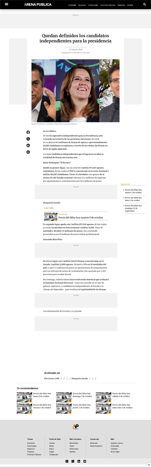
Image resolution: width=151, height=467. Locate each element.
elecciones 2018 (51, 378)
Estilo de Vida (54, 439)
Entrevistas (74, 449)
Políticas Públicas (107, 5)
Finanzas (121, 5)
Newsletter (74, 443)
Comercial (94, 439)
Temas (30, 439)
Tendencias (53, 455)
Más (112, 439)
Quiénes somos (117, 443)
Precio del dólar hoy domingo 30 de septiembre (133, 208)
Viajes (51, 452)
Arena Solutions (96, 446)
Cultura (52, 443)
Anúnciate (94, 443)
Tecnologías (93, 5)
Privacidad (115, 446)
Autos (51, 449)
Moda (51, 446)
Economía (72, 5)
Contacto (114, 449)
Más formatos (75, 439)
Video (72, 446)
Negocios (82, 5)
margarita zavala (80, 378)
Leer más (49, 208)
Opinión (130, 5)
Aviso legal (115, 452)
